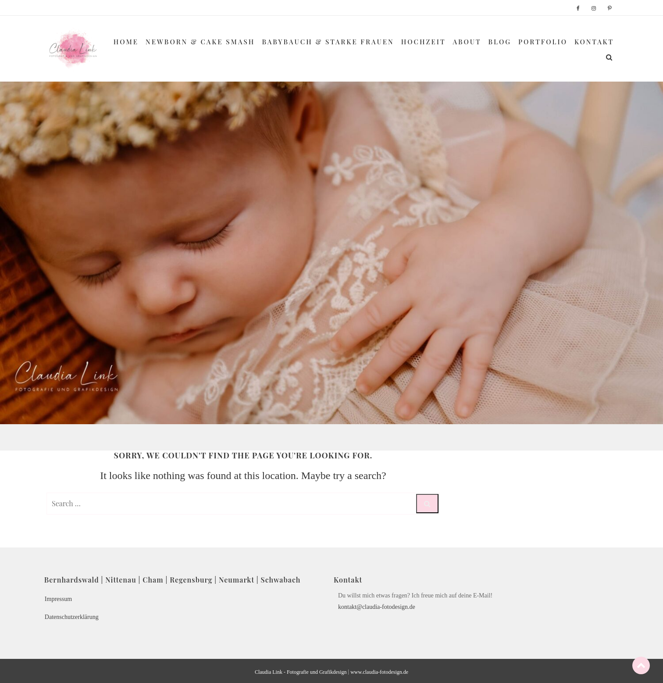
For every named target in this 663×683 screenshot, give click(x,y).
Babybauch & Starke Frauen (328, 41)
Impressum (58, 599)
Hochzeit (423, 41)
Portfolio (542, 41)
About (467, 41)
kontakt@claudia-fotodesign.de (376, 607)
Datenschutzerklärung (72, 617)
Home (126, 41)
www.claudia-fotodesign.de (379, 672)
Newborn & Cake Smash (200, 41)
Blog (500, 41)
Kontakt (594, 41)
